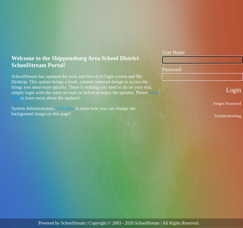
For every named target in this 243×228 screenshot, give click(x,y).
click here (65, 108)
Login (233, 89)
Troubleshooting (227, 115)
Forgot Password (227, 103)
